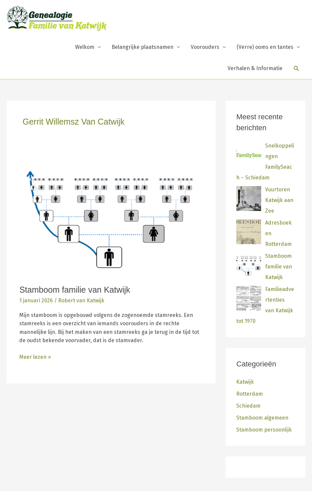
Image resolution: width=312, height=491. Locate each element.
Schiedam (248, 406)
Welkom (84, 47)
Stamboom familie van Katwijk (74, 289)
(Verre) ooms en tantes (265, 47)
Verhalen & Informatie (255, 68)
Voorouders (205, 47)
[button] (296, 68)
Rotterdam (249, 394)
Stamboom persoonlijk (264, 430)
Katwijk (245, 382)
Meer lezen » (35, 356)
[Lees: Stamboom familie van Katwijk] (111, 218)
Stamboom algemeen (262, 418)
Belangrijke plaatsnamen (142, 47)
